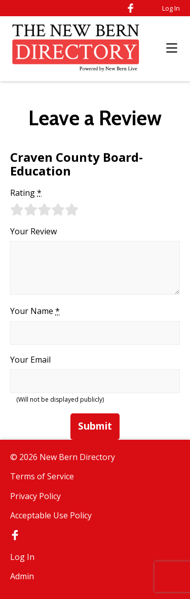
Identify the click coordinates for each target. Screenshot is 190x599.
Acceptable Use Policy (51, 515)
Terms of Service (42, 476)
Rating (26, 192)
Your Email (30, 359)
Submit (95, 426)
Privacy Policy (35, 496)
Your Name (35, 310)
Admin (22, 576)
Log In (171, 8)
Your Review (33, 231)
